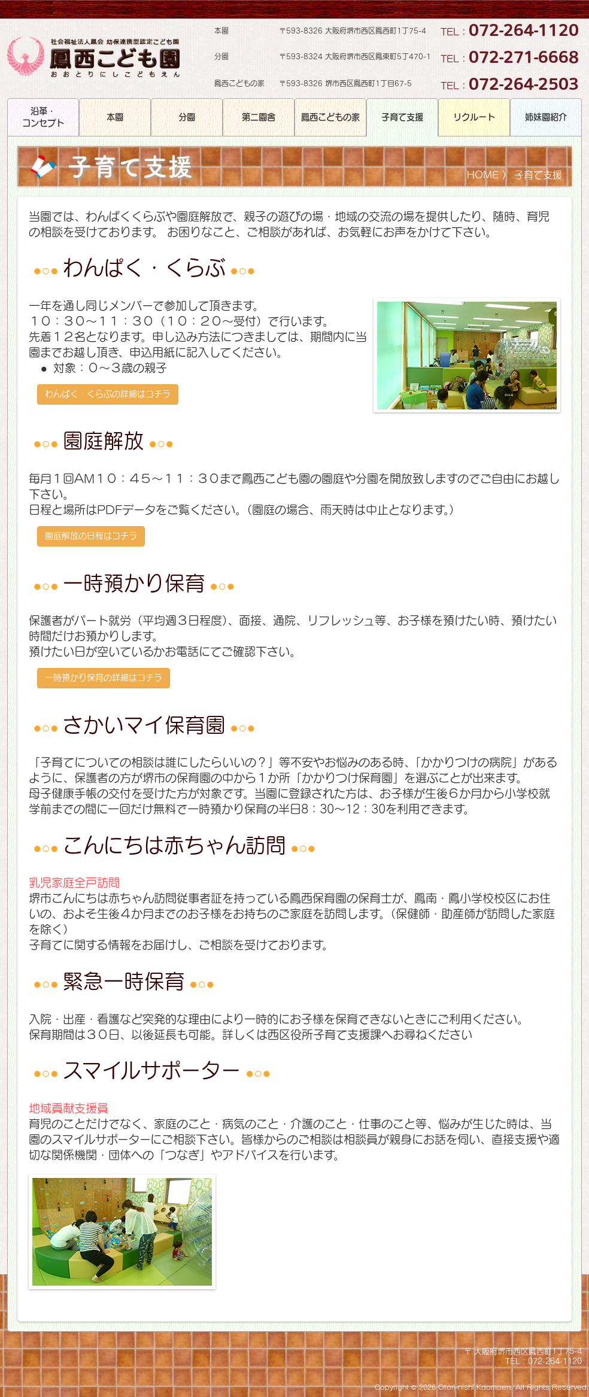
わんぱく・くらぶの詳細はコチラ (108, 394)
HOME (483, 175)
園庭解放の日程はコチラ (91, 536)
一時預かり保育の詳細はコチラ (103, 677)
